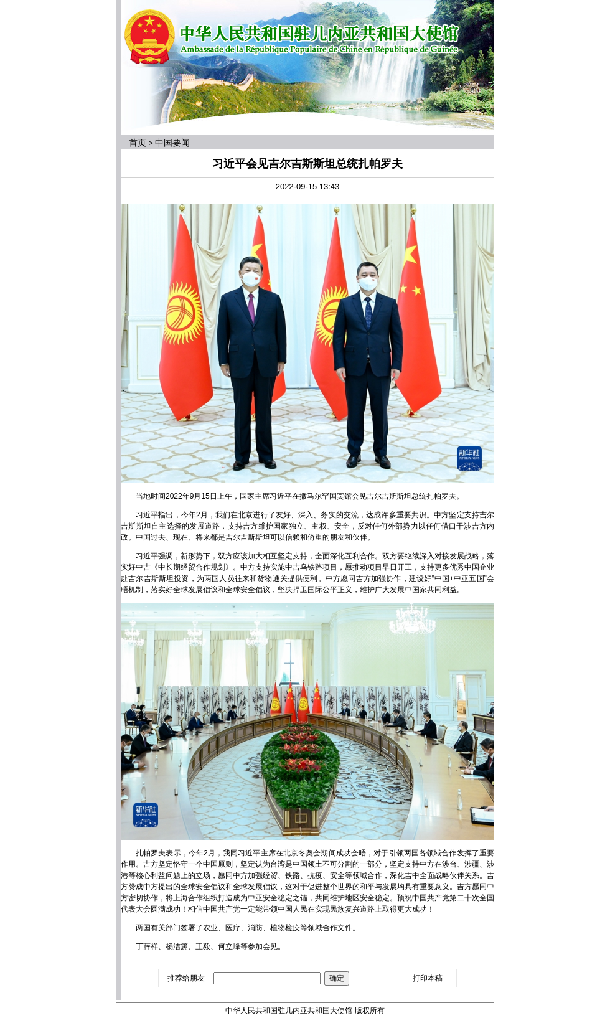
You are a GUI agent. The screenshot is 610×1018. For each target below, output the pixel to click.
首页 (137, 143)
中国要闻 (172, 143)
